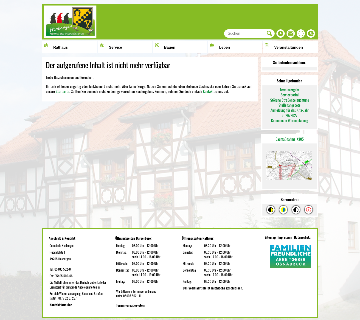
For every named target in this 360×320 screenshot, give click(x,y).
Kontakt (208, 91)
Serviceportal (290, 95)
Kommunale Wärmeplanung (289, 120)
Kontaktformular (61, 304)
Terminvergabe (290, 90)
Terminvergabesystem (130, 305)
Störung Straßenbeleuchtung (289, 100)
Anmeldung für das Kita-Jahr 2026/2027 (289, 112)
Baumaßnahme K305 (290, 139)
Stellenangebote (289, 105)
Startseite (62, 91)
